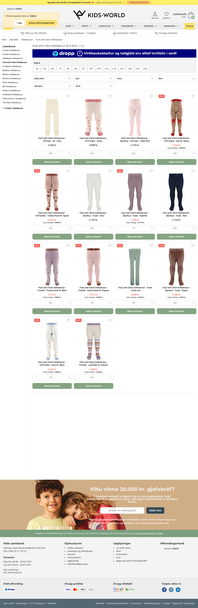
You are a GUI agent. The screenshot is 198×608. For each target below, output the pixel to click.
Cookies (166, 603)
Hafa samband (13, 543)
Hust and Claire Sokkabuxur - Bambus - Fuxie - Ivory (94, 214)
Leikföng (150, 26)
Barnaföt (14, 40)
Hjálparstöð (73, 561)
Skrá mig (155, 510)
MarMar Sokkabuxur (12, 70)
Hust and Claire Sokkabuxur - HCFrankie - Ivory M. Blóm (52, 363)
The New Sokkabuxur (12, 103)
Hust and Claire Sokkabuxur (49, 40)
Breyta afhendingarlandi (41, 23)
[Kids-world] (99, 15)
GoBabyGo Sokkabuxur (13, 58)
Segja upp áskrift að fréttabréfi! (131, 561)
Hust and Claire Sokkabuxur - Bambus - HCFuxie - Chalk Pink (135, 139)
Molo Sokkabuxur (10, 82)
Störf (118, 551)
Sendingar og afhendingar (80, 551)
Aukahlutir (106, 26)
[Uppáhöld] (68, 96)
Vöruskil (71, 554)
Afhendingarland (152, 603)
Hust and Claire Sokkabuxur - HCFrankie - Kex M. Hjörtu (177, 139)
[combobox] (52, 153)
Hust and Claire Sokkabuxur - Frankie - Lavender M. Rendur (93, 363)
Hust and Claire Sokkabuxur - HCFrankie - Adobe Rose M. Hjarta (52, 214)
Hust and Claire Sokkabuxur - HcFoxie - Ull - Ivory (52, 139)
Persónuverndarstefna (118, 603)
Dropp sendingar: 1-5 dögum (80, 33)
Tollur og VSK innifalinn (33, 33)
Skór (70, 26)
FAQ (118, 557)
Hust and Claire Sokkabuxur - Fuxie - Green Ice (135, 289)
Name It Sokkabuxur (11, 90)
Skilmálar (100, 603)
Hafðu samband (75, 548)
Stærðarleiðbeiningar (77, 564)
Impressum (136, 603)
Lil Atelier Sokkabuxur (12, 66)
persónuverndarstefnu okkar (148, 533)
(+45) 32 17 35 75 (17, 551)
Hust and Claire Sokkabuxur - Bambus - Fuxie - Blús (177, 214)
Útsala (189, 26)
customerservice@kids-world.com (29, 548)
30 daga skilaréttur (166, 33)
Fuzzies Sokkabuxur (11, 54)
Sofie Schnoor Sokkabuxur (14, 99)
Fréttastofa (121, 554)
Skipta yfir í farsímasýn (184, 603)
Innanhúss (171, 26)
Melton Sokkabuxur (11, 74)
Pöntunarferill (74, 557)
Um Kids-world (123, 548)
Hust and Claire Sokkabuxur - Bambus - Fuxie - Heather (135, 214)
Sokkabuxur (27, 40)
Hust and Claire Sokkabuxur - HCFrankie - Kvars (94, 139)
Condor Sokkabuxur (11, 50)
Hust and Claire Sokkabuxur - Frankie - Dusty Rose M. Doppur (93, 289)
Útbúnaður (129, 26)
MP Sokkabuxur (10, 86)
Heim (4, 40)
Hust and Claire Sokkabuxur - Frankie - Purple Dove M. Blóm (52, 289)
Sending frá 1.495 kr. (125, 33)
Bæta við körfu (52, 162)
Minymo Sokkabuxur (12, 78)
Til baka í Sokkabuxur (13, 108)
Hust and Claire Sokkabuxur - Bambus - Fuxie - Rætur (177, 289)
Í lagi (19, 23)
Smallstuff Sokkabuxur (13, 94)
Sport (86, 26)
